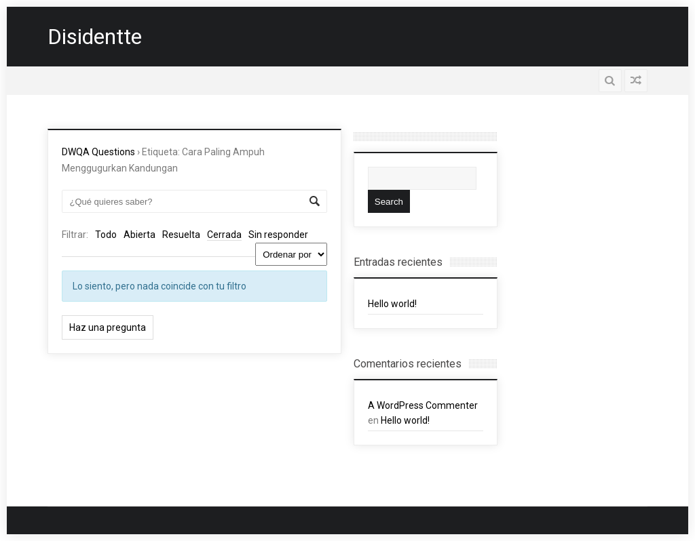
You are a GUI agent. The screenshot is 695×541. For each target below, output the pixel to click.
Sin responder (278, 234)
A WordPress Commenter (423, 405)
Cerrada (224, 234)
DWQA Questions (98, 151)
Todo (106, 234)
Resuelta (181, 234)
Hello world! (392, 303)
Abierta (139, 234)
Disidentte (95, 36)
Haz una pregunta (107, 327)
